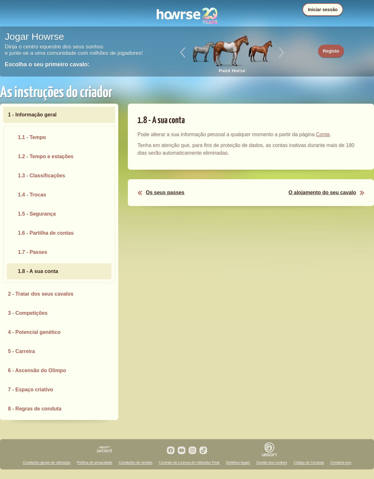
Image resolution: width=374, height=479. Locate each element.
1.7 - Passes (32, 252)
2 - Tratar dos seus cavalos (41, 294)
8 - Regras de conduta (34, 408)
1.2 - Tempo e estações (46, 156)
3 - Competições (28, 313)
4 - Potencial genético (34, 332)
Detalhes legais (238, 462)
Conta (323, 134)
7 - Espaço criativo (30, 389)
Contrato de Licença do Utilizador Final (189, 462)
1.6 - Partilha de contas (46, 233)
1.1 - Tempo (32, 137)
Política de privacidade (95, 462)
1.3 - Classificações (41, 175)
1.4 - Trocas (32, 194)
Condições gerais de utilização (46, 462)
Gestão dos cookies (271, 462)
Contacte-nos (340, 462)
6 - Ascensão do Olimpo (37, 370)
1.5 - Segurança (37, 214)
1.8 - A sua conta (38, 271)
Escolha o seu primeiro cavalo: (47, 64)
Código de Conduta (308, 462)
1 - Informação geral (32, 114)
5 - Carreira (21, 351)
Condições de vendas (135, 462)
